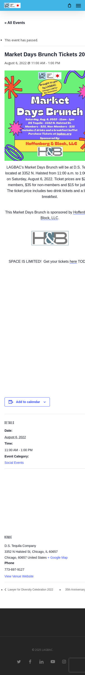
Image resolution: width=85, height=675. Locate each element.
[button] (78, 5)
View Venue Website (19, 576)
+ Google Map (58, 557)
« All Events (15, 23)
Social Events (14, 462)
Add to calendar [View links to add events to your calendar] (28, 402)
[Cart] (69, 5)
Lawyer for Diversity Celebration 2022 (30, 589)
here (73, 261)
